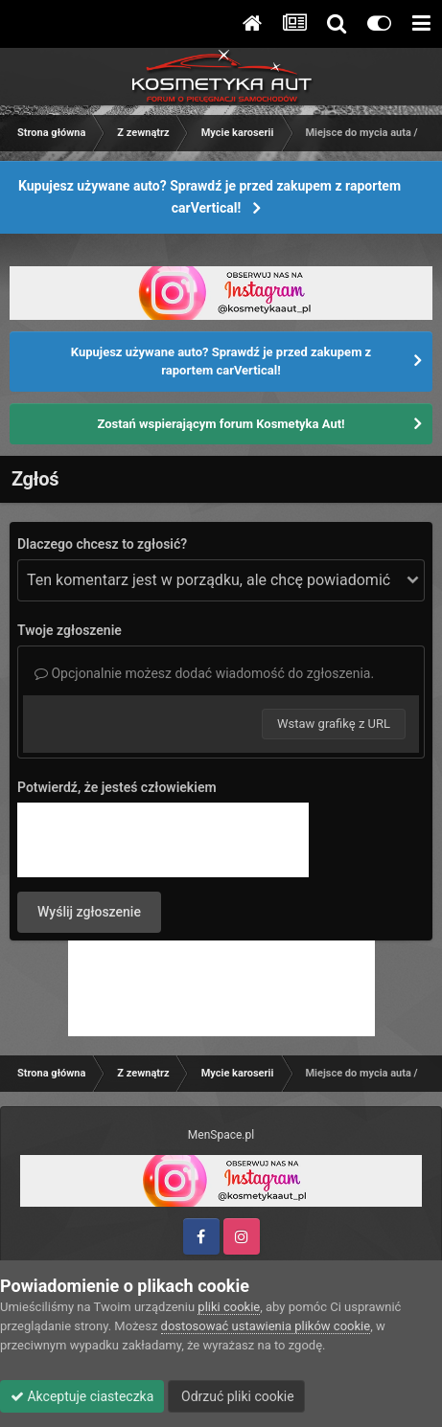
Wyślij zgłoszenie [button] (89, 911)
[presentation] (163, 840)
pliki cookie (229, 1307)
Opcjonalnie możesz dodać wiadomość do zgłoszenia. (204, 673)
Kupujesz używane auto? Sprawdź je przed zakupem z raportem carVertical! (209, 196)
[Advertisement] (221, 988)
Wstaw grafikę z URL (333, 723)
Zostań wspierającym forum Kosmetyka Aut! (220, 424)
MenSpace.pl (221, 1135)
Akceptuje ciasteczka (82, 1396)
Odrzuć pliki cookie (236, 1396)
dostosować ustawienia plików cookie (266, 1326)
